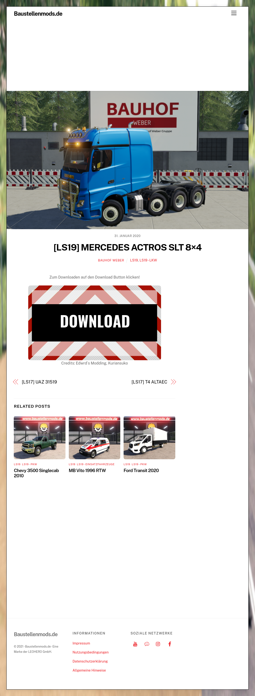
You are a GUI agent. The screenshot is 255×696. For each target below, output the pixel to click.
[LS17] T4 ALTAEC (149, 381)
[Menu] (234, 13)
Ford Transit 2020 (141, 470)
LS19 (134, 260)
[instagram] (158, 643)
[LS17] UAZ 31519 (39, 381)
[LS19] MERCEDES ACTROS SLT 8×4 (128, 247)
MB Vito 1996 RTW (87, 470)
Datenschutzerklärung (90, 661)
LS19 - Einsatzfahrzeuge (96, 464)
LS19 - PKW (29, 464)
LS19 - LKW (148, 260)
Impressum (81, 643)
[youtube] (135, 643)
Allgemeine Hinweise (89, 670)
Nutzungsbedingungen (91, 652)
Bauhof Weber (111, 260)
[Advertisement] (127, 55)
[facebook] (170, 643)
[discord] (147, 643)
